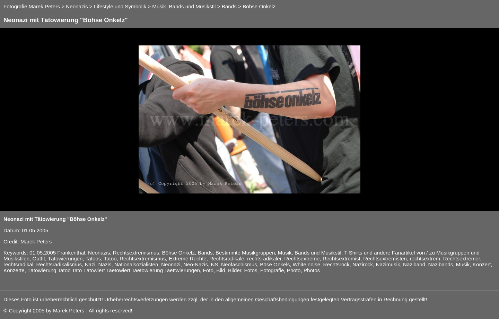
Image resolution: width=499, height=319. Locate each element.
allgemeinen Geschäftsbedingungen (267, 299)
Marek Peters (36, 241)
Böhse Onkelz (259, 6)
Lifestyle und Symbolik (120, 6)
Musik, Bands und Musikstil (184, 6)
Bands (229, 6)
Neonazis (77, 6)
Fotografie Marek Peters (31, 6)
